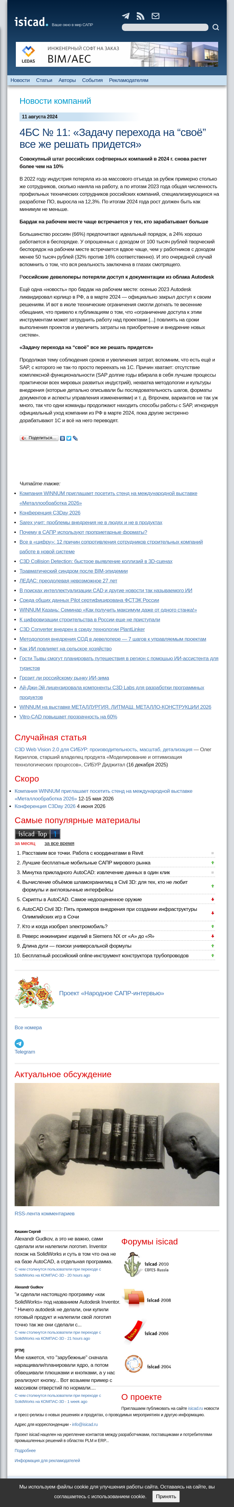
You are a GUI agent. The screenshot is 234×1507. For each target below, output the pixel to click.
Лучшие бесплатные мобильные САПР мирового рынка (86, 863)
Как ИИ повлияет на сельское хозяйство (66, 649)
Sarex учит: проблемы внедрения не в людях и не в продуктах (91, 522)
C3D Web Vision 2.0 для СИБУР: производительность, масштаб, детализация (103, 749)
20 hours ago (78, 1275)
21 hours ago (78, 1338)
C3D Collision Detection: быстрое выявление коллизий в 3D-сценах (96, 561)
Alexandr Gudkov (29, 1287)
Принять (166, 1496)
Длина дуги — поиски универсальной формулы (76, 946)
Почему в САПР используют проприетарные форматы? (83, 532)
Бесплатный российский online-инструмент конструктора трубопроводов (105, 956)
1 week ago (77, 1401)
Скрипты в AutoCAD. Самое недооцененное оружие (82, 899)
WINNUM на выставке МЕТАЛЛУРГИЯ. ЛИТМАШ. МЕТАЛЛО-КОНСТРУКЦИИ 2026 (115, 707)
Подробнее (25, 1450)
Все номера (28, 1027)
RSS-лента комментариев (45, 1214)
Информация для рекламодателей (47, 1460)
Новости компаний (55, 101)
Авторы (67, 80)
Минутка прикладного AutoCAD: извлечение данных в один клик (96, 872)
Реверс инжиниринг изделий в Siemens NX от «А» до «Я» (88, 936)
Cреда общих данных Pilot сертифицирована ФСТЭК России (89, 600)
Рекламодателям (128, 80)
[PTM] (19, 1350)
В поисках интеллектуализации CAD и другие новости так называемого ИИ (106, 590)
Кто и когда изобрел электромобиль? (65, 926)
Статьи (44, 80)
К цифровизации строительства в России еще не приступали (90, 620)
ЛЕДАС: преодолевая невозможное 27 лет (68, 581)
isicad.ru (195, 1408)
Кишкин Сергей (28, 1232)
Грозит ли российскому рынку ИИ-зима (64, 678)
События (92, 80)
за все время (59, 843)
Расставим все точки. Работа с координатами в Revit (82, 853)
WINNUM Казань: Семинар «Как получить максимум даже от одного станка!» (108, 610)
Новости (20, 80)
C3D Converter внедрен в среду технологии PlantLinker (82, 629)
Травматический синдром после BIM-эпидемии (74, 571)
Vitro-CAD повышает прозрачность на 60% (68, 717)
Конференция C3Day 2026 (50, 513)
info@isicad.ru (85, 1424)
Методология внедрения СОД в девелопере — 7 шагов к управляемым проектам (113, 639)
